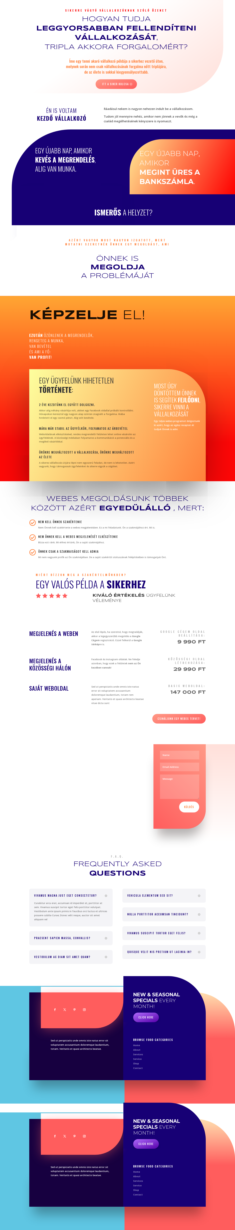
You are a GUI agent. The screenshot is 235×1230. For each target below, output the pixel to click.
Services (138, 1054)
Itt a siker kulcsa (115, 84)
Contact (138, 1068)
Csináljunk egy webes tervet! (179, 719)
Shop (136, 1063)
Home (136, 1045)
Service (137, 1058)
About (136, 1049)
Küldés (189, 807)
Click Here (146, 1017)
